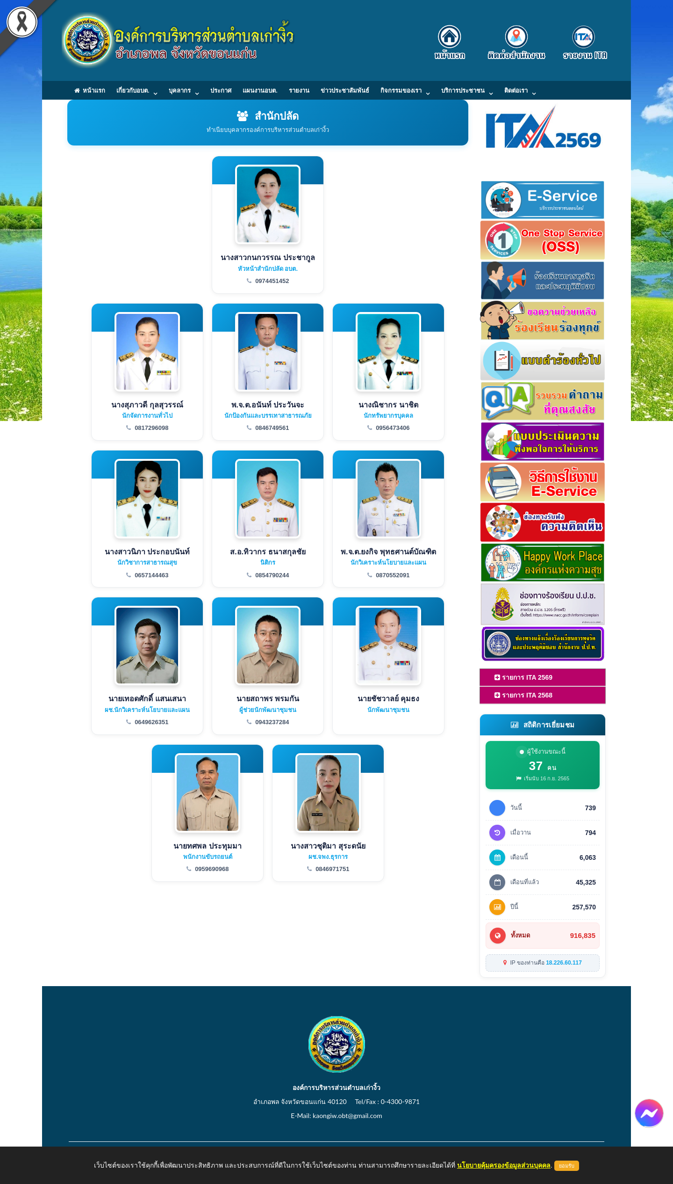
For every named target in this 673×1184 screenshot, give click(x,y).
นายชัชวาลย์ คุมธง (388, 699)
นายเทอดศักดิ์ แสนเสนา (147, 699)
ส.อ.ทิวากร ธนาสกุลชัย (267, 552)
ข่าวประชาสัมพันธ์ (345, 90)
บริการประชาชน (463, 90)
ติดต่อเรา (516, 90)
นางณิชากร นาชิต (388, 405)
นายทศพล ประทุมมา (207, 846)
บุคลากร (180, 90)
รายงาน (299, 90)
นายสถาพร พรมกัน (267, 699)
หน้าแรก (89, 90)
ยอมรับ (566, 1166)
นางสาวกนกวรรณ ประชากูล (268, 257)
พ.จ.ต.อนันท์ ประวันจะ (268, 405)
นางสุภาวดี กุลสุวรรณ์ (147, 405)
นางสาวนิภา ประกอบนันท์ (147, 552)
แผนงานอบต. (260, 90)
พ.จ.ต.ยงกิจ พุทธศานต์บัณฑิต (388, 552)
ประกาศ (220, 90)
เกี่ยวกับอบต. (132, 90)
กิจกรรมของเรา (401, 90)
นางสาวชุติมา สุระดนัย (328, 846)
